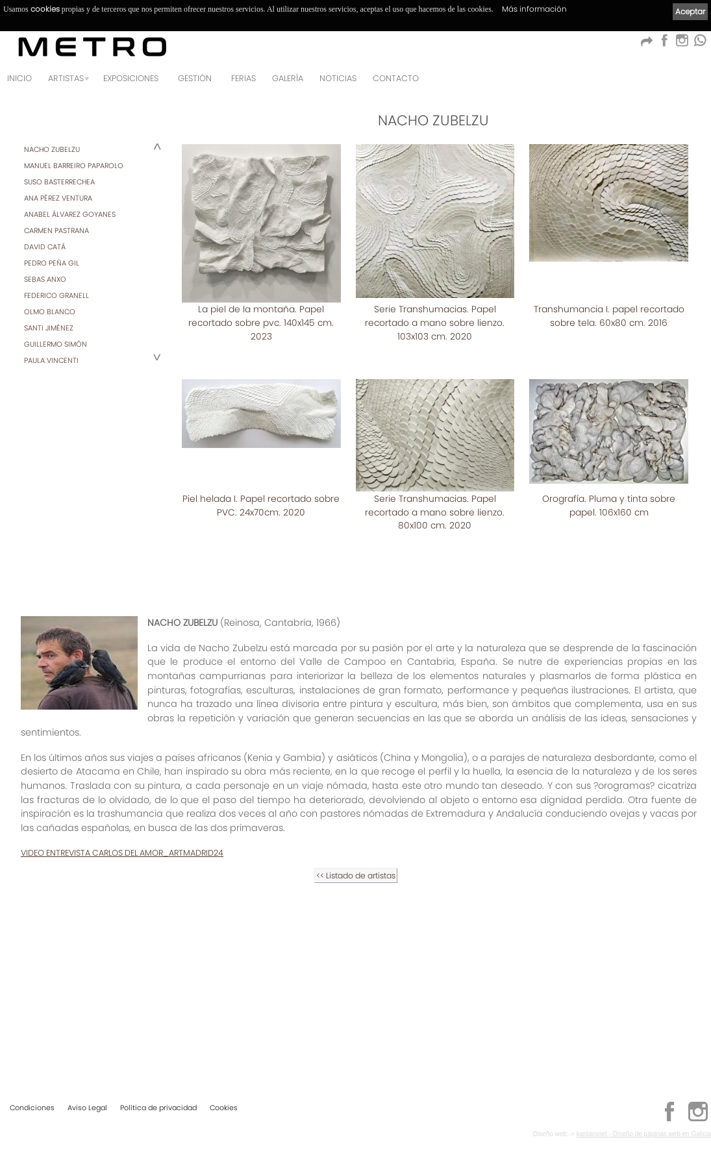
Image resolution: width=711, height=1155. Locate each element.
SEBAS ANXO (45, 279)
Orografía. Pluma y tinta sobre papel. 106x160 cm (434, 667)
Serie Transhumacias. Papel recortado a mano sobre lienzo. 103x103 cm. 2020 (435, 322)
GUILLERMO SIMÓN (55, 344)
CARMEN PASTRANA (56, 230)
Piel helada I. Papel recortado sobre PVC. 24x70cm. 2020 (609, 491)
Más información (534, 8)
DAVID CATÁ (45, 247)
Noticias (337, 78)
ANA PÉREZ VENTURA (58, 198)
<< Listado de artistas (355, 1024)
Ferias (243, 78)
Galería (287, 78)
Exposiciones (130, 78)
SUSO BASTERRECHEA (59, 182)
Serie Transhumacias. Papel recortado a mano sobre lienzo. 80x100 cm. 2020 (261, 673)
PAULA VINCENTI (51, 360)
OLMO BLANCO (49, 311)
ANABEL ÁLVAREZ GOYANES (70, 214)
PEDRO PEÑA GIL (51, 263)
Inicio (19, 78)
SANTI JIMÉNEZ (48, 328)
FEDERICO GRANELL (56, 295)
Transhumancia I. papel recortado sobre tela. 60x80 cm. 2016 (609, 316)
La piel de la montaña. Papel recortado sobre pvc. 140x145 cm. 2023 (261, 322)
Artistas (66, 78)
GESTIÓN (195, 78)
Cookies (224, 1107)
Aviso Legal (87, 1107)
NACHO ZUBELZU (52, 149)
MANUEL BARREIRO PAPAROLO (73, 165)
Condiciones (32, 1107)
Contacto (396, 78)
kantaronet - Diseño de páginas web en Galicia (644, 1133)
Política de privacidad (158, 1107)
